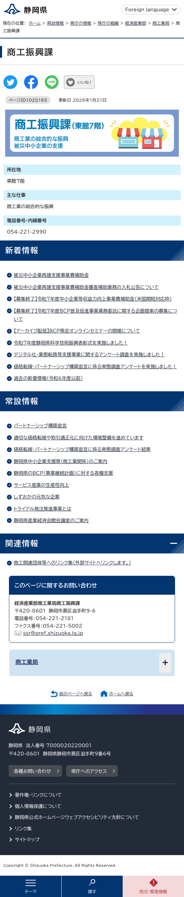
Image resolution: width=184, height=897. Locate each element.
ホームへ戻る (121, 694)
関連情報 (22, 543)
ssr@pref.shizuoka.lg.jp (53, 633)
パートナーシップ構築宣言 (40, 425)
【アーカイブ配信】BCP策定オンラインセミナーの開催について (77, 330)
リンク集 (23, 828)
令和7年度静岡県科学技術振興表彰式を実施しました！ (71, 342)
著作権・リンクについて (38, 795)
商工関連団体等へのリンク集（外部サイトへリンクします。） (72, 562)
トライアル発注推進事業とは (42, 508)
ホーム (35, 23)
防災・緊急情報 (153, 891)
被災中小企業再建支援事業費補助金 (51, 275)
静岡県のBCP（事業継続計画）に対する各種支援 (63, 473)
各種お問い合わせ (32, 771)
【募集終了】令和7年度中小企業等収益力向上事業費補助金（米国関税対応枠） (93, 298)
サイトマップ (27, 839)
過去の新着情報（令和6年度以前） (48, 378)
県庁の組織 (108, 23)
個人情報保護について (38, 806)
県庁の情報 (80, 23)
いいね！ (85, 82)
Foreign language (147, 9)
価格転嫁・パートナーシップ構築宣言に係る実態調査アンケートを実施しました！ (95, 366)
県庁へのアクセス (89, 771)
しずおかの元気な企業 (37, 496)
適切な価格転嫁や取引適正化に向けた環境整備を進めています (78, 437)
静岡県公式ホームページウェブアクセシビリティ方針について (77, 817)
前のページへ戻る (75, 694)
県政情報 (55, 23)
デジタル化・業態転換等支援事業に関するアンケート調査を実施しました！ (89, 354)
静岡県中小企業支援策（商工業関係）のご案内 (60, 461)
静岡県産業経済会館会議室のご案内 (51, 520)
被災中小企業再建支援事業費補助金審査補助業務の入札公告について (86, 287)
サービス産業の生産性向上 (41, 485)
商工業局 (161, 23)
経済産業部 (135, 23)
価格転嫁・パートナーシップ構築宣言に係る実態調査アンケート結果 (82, 449)
